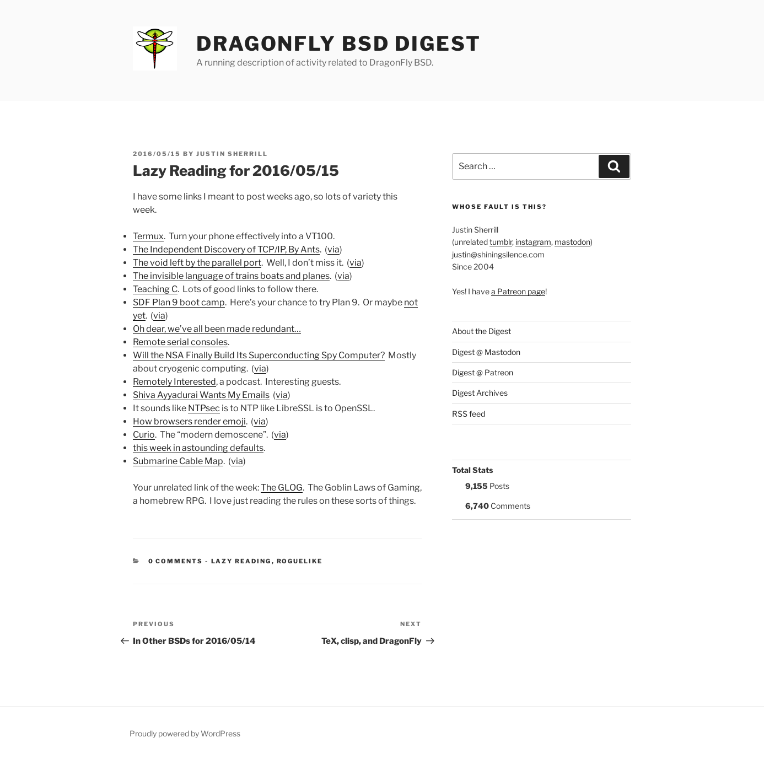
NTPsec (204, 408)
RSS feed (468, 413)
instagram (533, 241)
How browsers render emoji (189, 421)
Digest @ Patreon (482, 372)
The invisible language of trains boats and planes (231, 276)
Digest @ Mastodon (486, 352)
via (333, 249)
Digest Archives (480, 392)
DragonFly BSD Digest (338, 43)
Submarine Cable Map (178, 461)
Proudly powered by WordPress (185, 733)
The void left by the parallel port (197, 262)
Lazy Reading (241, 561)
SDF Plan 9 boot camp (179, 302)
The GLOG (282, 487)
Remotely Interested (174, 381)
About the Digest (481, 331)
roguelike (300, 561)
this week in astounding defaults (198, 448)
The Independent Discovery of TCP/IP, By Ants (226, 249)
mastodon (572, 241)
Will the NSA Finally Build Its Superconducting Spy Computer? (259, 355)
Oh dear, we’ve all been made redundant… (217, 329)
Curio (144, 434)
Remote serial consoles (180, 342)
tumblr (500, 241)
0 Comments (175, 561)
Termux (148, 236)
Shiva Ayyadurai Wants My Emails (201, 395)
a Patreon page (518, 291)
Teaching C (155, 289)
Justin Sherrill (232, 154)
